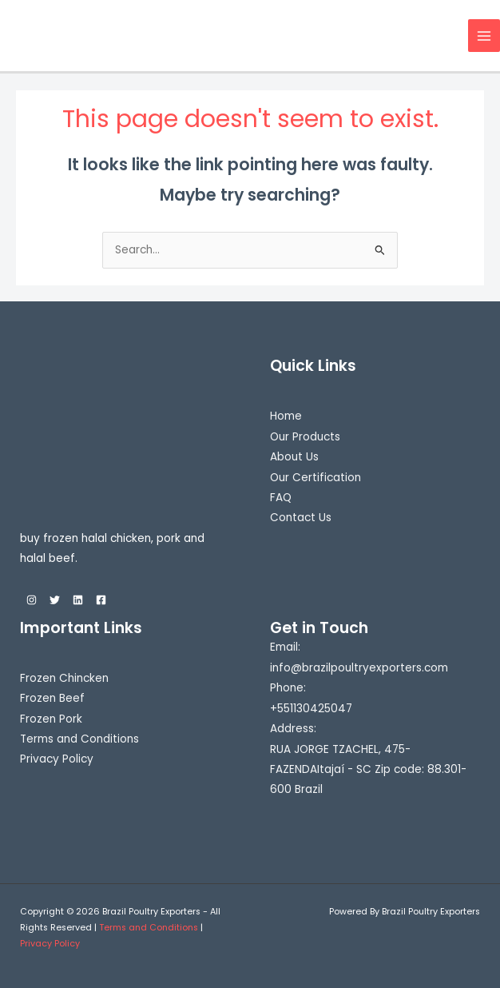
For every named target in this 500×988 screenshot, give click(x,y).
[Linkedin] (77, 600)
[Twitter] (54, 600)
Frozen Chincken (64, 678)
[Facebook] (101, 600)
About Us (294, 456)
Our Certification (315, 477)
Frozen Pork (51, 719)
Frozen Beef (52, 698)
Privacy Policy (56, 759)
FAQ (281, 497)
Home (286, 416)
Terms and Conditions (79, 739)
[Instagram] (31, 600)
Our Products (305, 436)
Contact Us (300, 517)
